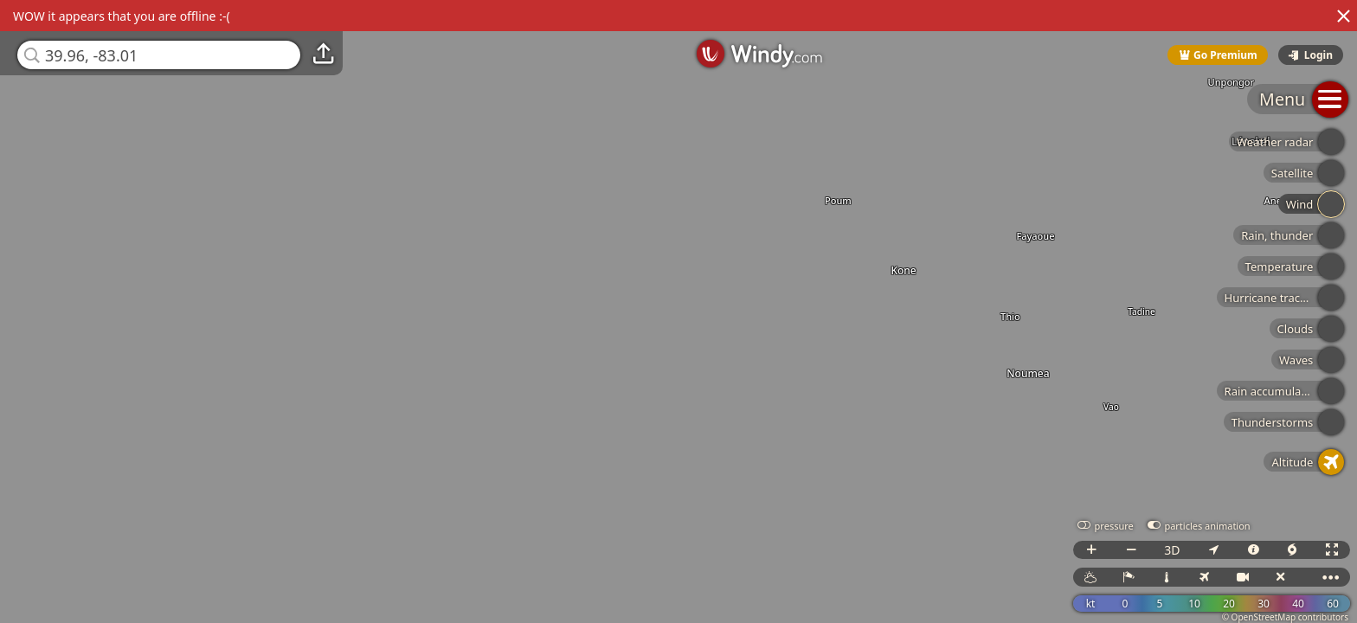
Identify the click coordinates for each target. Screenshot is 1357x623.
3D (1172, 550)
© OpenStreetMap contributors (1285, 617)
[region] (678, 311)
